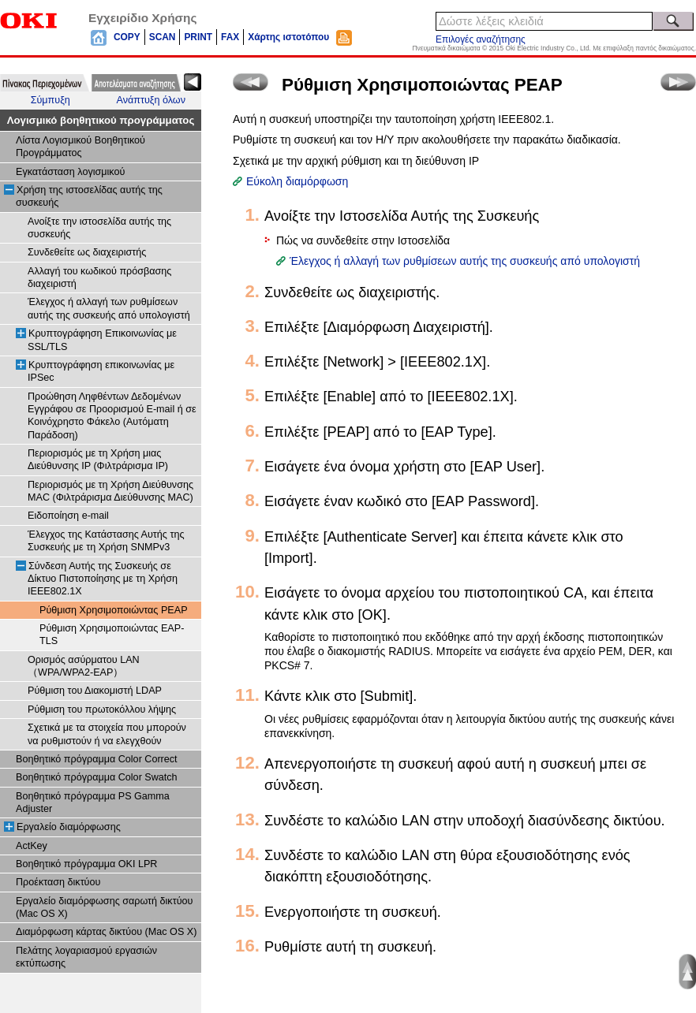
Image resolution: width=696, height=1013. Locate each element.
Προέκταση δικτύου (58, 882)
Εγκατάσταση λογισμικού (70, 171)
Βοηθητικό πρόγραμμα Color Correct (97, 759)
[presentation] (44, 82)
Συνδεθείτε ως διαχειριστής (87, 252)
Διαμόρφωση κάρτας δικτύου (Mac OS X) (106, 931)
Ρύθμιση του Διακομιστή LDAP (95, 690)
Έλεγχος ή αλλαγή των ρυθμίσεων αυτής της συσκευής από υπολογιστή (465, 261)
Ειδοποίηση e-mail (68, 515)
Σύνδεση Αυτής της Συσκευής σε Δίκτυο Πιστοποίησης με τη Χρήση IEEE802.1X (103, 579)
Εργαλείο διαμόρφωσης (69, 826)
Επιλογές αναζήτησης (481, 39)
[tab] (44, 82)
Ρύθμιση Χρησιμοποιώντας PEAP (113, 610)
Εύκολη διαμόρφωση (297, 181)
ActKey (31, 845)
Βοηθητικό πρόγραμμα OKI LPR (86, 864)
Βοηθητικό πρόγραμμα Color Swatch (97, 777)
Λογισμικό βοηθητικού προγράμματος (101, 120)
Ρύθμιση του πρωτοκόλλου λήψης (102, 709)
